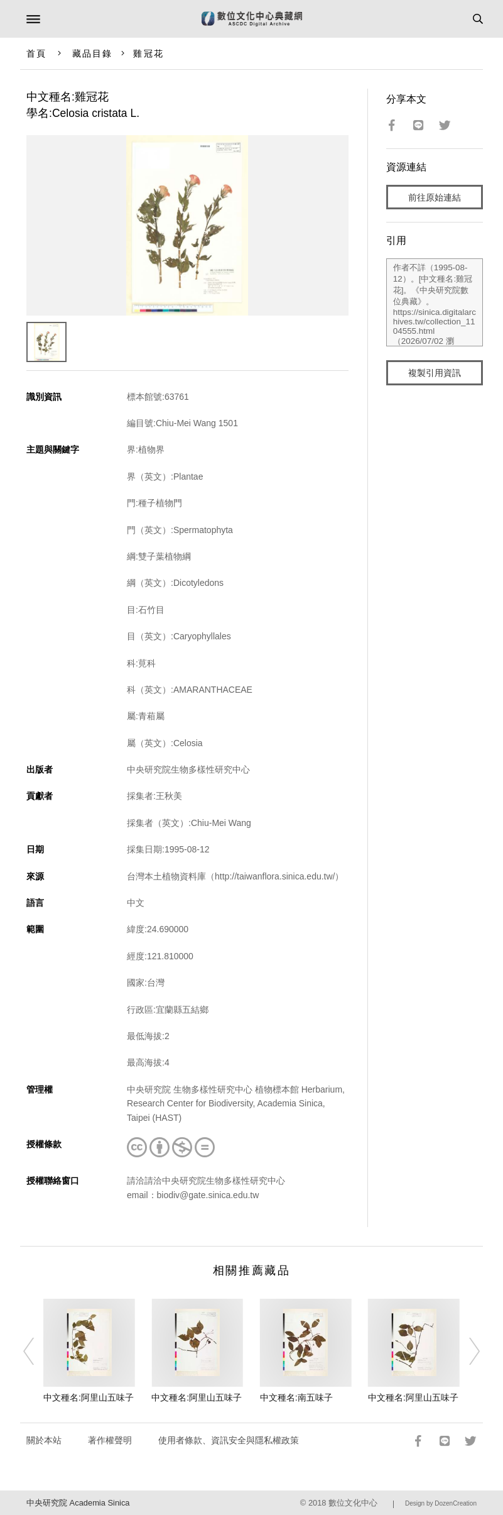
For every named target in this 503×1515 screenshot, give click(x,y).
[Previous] (36, 1351)
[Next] (466, 1351)
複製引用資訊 (434, 373)
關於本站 (44, 1440)
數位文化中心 (352, 1502)
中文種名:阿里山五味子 (88, 1397)
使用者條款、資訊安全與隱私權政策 (228, 1440)
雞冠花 (148, 53)
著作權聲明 (110, 1440)
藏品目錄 (92, 53)
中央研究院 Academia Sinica (77, 1502)
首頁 (36, 53)
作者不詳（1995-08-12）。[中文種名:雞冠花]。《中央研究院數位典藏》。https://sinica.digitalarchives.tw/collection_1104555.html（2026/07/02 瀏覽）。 (434, 302)
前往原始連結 (434, 197)
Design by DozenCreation (441, 1503)
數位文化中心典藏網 (252, 18)
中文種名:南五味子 (296, 1397)
